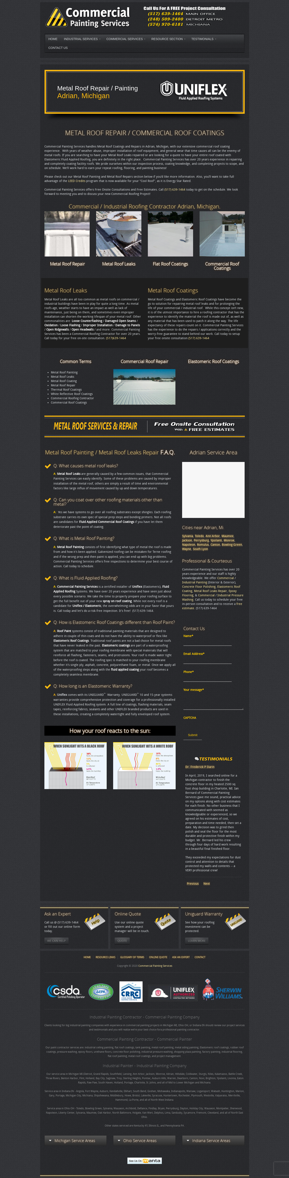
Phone (188, 672)
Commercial (225, 578)
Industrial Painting (194, 582)
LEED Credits (76, 181)
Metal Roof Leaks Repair (210, 591)
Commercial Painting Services (155, 965)
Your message (193, 690)
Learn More (197, 941)
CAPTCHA (189, 718)
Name (188, 636)
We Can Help (56, 941)
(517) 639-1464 (174, 189)
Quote (122, 941)
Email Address (194, 654)
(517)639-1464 (116, 338)
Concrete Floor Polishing (199, 587)
